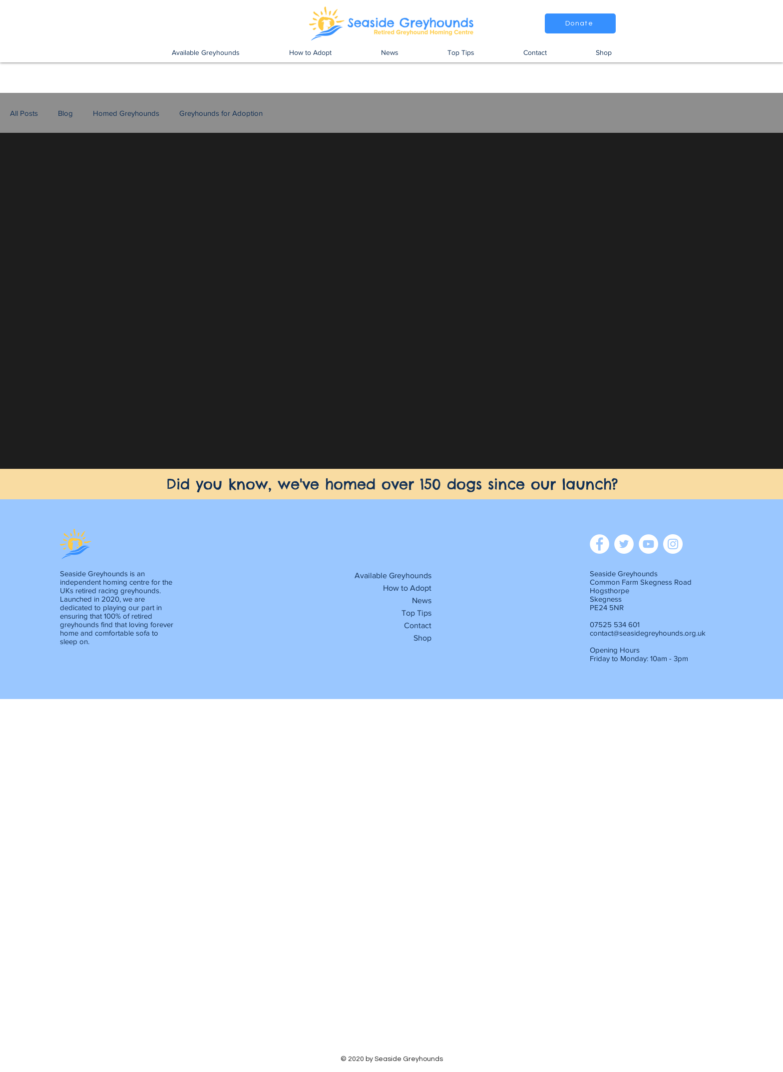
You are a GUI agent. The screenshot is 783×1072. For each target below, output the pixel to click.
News (421, 600)
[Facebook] (599, 544)
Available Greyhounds (393, 575)
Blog (65, 113)
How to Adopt (407, 588)
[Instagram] (673, 544)
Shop (422, 638)
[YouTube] (648, 544)
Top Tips (416, 613)
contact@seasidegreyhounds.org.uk (648, 633)
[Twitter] (624, 544)
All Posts (24, 113)
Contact (417, 625)
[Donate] (580, 23)
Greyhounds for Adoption (221, 113)
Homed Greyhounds (126, 113)
